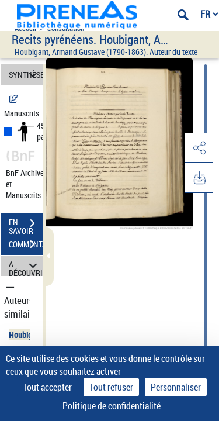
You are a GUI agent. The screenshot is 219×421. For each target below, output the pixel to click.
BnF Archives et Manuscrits (28, 184)
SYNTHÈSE (26, 74)
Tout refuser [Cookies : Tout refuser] (111, 387)
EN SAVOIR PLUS (26, 224)
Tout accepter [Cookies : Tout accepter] (47, 387)
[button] (198, 148)
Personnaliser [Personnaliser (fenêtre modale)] (176, 387)
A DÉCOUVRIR (26, 266)
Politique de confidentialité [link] (111, 405)
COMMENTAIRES (26, 244)
